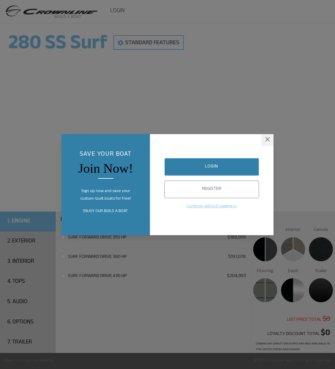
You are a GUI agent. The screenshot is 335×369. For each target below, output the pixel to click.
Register (211, 189)
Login (211, 167)
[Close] (267, 140)
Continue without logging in (212, 206)
